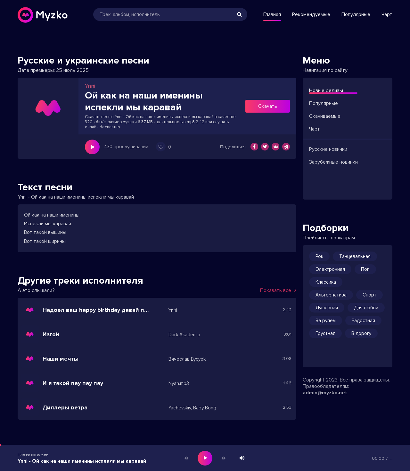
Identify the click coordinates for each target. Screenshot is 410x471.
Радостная (363, 320)
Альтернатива (331, 295)
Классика (326, 282)
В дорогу (361, 333)
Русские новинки (328, 149)
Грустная (325, 333)
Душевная (327, 308)
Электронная (330, 269)
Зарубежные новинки (333, 162)
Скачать (267, 106)
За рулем (326, 320)
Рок (319, 256)
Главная (272, 14)
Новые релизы (326, 90)
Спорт (369, 295)
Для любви (366, 308)
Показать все (278, 290)
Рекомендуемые (311, 14)
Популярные (355, 14)
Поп (365, 269)
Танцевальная (355, 256)
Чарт (386, 14)
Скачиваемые (324, 116)
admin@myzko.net (325, 393)
